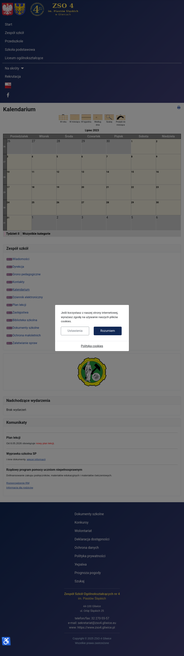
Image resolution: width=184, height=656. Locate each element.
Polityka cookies (92, 346)
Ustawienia (75, 331)
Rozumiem (107, 331)
